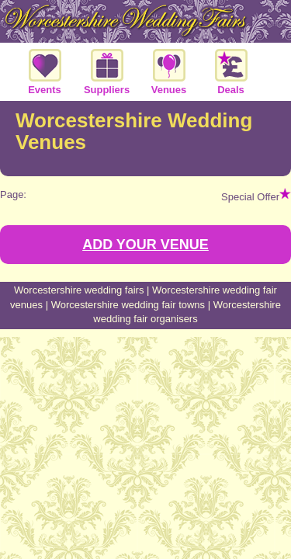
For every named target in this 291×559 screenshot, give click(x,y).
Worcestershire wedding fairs (79, 290)
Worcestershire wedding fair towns (128, 305)
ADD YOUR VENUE (145, 244)
